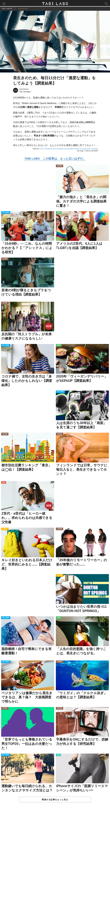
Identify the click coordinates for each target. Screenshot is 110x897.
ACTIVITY (4, 529)
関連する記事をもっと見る (55, 800)
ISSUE (58, 213)
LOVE (3, 483)
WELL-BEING (5, 213)
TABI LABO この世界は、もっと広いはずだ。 (55, 159)
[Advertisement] (55, 853)
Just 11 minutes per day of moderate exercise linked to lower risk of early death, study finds (69, 149)
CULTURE (59, 166)
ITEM (58, 755)
